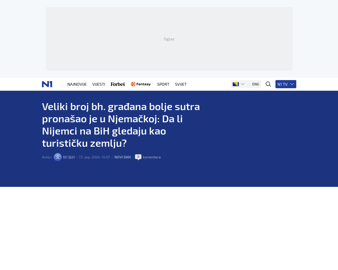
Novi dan (122, 157)
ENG (255, 84)
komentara (152, 157)
